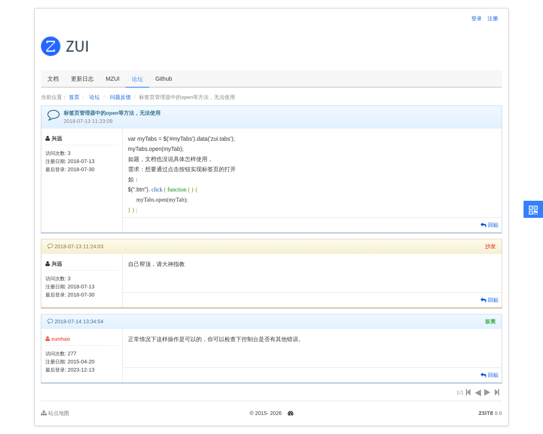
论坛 (137, 79)
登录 (476, 18)
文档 (53, 78)
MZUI (113, 78)
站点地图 (55, 413)
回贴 (489, 225)
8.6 (490, 413)
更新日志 (82, 78)
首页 (74, 97)
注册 (492, 18)
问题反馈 (120, 97)
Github (163, 78)
